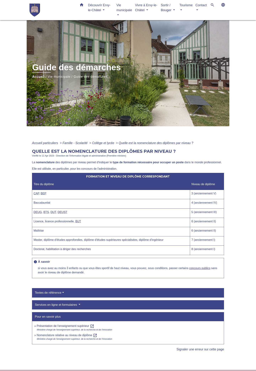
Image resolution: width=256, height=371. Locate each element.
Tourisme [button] (186, 5)
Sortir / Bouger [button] (166, 7)
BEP (43, 193)
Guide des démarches (91, 76)
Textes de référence (48, 292)
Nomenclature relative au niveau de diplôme (67, 335)
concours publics (199, 268)
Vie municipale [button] (124, 7)
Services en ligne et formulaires (56, 304)
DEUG (38, 212)
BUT (78, 221)
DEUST (62, 212)
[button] (82, 5)
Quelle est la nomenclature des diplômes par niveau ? (156, 143)
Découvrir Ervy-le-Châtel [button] (99, 7)
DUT (53, 212)
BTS (46, 212)
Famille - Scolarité (76, 143)
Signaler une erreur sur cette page (200, 349)
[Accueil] (51, 10)
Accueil (38, 76)
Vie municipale (59, 76)
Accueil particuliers (45, 143)
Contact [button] (201, 5)
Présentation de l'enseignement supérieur (65, 325)
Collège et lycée (103, 143)
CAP (36, 193)
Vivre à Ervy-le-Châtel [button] (146, 7)
